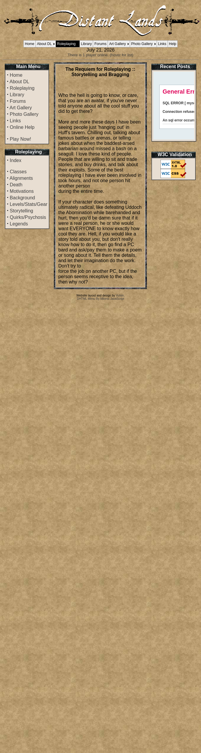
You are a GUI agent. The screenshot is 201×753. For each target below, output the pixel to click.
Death (16, 184)
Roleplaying (66, 44)
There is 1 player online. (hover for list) (100, 55)
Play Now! (20, 139)
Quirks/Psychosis (28, 217)
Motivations (22, 191)
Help (172, 44)
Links (162, 44)
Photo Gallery (142, 44)
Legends (19, 223)
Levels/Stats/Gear (28, 204)
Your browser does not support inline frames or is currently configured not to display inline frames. (173, 106)
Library (86, 44)
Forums (100, 44)
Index (15, 160)
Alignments (21, 178)
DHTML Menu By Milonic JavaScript (100, 298)
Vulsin (120, 295)
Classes (18, 171)
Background (22, 197)
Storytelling (21, 210)
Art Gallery (117, 44)
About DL (44, 44)
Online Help (22, 127)
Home (29, 44)
